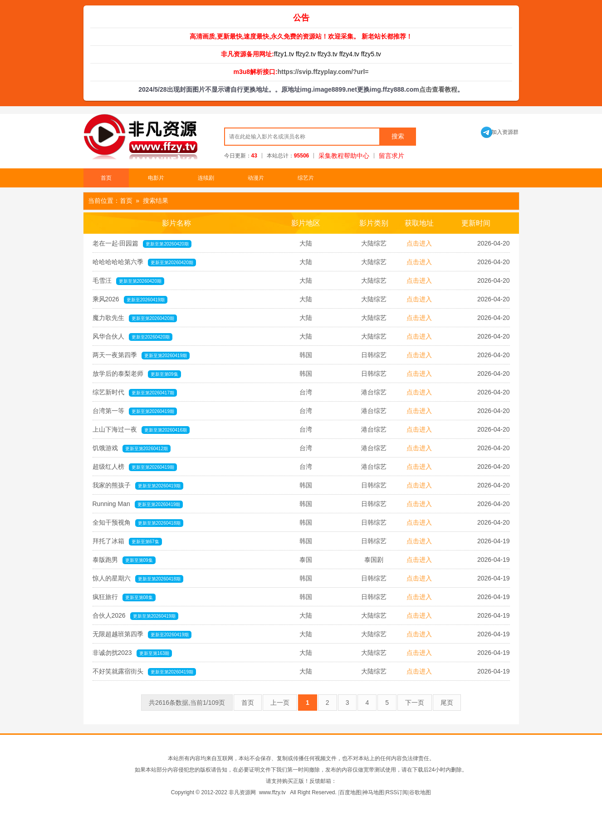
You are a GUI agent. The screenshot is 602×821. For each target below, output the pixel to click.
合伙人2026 (136, 616)
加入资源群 (500, 132)
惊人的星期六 (138, 579)
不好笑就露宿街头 (144, 672)
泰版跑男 (124, 560)
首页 (106, 178)
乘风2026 (130, 299)
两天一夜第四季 (141, 355)
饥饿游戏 (132, 448)
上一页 (279, 702)
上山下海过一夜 (141, 430)
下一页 (414, 702)
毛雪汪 (129, 281)
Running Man (138, 504)
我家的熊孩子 (138, 486)
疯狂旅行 (124, 597)
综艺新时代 (135, 392)
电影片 (156, 178)
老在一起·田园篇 (142, 244)
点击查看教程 (438, 89)
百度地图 (350, 792)
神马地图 (373, 792)
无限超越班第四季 (142, 634)
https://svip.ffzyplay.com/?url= (323, 71)
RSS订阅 (397, 792)
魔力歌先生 (135, 318)
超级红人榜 (135, 467)
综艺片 (306, 178)
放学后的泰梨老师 (137, 374)
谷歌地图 (420, 792)
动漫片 (256, 178)
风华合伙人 (133, 337)
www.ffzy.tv (272, 792)
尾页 (446, 702)
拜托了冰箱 (127, 541)
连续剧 (206, 178)
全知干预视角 (138, 523)
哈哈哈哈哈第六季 (144, 262)
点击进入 (419, 243)
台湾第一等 (135, 411)
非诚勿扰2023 (132, 653)
